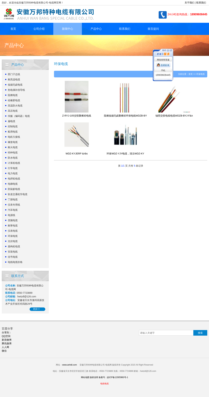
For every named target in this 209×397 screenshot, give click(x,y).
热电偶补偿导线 (16, 90)
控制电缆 (13, 126)
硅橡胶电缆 (14, 100)
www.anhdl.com (69, 365)
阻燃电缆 (13, 95)
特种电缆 (13, 152)
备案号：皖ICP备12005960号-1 (113, 377)
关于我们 (189, 2)
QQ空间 (6, 336)
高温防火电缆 (15, 105)
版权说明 (94, 377)
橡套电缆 (13, 142)
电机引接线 (14, 136)
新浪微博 (6, 339)
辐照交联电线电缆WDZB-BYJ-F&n (174, 115)
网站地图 (85, 377)
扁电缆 (11, 121)
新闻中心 (67, 28)
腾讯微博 (6, 343)
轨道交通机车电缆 (17, 194)
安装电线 (13, 251)
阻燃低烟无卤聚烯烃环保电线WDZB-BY (125, 115)
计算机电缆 (14, 163)
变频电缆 (13, 220)
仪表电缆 (13, 230)
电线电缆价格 (15, 262)
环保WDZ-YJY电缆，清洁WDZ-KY (125, 153)
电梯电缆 (13, 183)
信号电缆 (13, 256)
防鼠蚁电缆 (14, 189)
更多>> (36, 309)
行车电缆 (13, 168)
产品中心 (96, 28)
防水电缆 (13, 157)
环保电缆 (13, 236)
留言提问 (153, 28)
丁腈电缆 (13, 199)
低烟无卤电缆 (15, 84)
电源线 (11, 215)
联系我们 (201, 2)
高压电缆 (13, 110)
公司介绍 (39, 28)
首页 (13, 28)
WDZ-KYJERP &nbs (77, 153)
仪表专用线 (14, 204)
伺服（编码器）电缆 (19, 116)
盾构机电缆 (14, 246)
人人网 (5, 347)
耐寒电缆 (13, 225)
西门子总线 (14, 74)
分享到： (6, 332)
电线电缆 (104, 383)
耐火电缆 (13, 147)
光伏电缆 (13, 241)
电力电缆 (13, 173)
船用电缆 (13, 131)
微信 (4, 350)
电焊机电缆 (14, 178)
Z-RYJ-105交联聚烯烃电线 (76, 115)
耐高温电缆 (14, 79)
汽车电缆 (13, 209)
